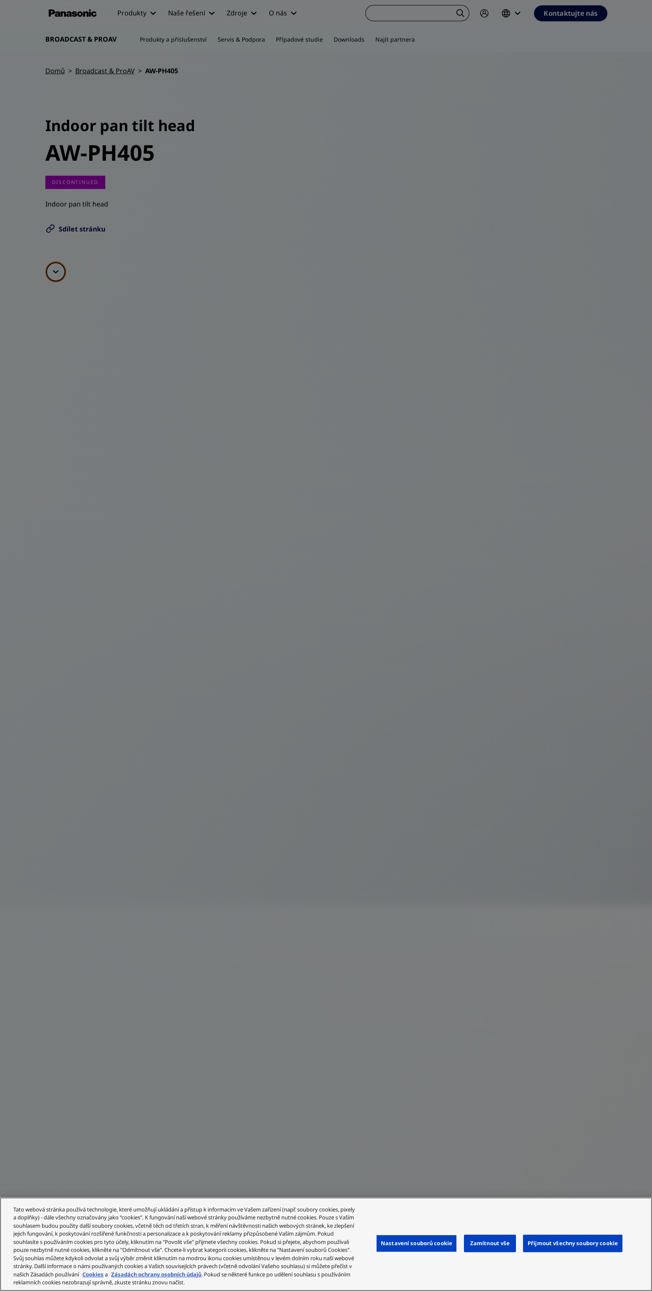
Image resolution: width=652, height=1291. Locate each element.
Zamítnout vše (490, 1243)
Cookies (93, 1274)
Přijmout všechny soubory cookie (573, 1243)
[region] (326, 1244)
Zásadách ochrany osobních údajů (156, 1274)
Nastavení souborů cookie (416, 1243)
